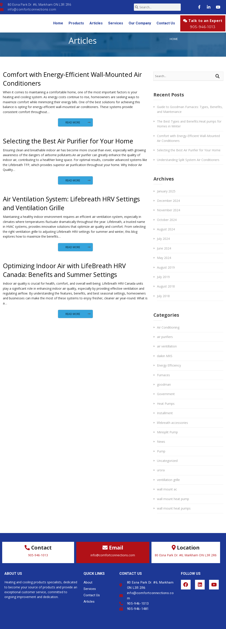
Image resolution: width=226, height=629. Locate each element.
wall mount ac (167, 489)
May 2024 (164, 258)
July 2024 (163, 239)
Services (115, 23)
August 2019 (166, 267)
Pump (161, 451)
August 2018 (166, 286)
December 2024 (168, 201)
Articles (96, 23)
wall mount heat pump (173, 499)
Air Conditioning (168, 327)
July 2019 (163, 277)
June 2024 (164, 248)
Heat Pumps (166, 403)
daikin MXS (164, 356)
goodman (164, 384)
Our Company (140, 23)
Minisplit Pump (167, 432)
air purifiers (165, 337)
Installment (165, 413)
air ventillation (167, 346)
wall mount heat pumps (174, 508)
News (161, 441)
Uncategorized (167, 461)
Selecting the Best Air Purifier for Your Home (68, 141)
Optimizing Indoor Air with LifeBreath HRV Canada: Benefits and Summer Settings (64, 270)
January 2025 (166, 191)
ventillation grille (168, 480)
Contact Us (166, 23)
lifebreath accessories (172, 423)
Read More (73, 122)
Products (76, 23)
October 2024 (167, 220)
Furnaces (163, 375)
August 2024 (166, 229)
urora (161, 470)
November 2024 (168, 210)
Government (166, 394)
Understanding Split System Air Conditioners (188, 160)
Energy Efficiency (169, 365)
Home (58, 23)
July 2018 (163, 296)
